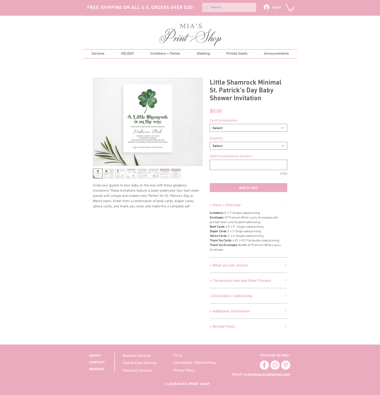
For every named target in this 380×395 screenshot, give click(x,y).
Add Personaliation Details (231, 156)
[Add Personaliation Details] (248, 165)
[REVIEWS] (100, 369)
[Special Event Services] (145, 363)
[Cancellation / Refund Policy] (196, 363)
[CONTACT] (100, 362)
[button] (289, 7)
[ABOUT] (100, 355)
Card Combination (223, 120)
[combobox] (248, 128)
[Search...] (228, 7)
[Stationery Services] (139, 370)
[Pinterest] (285, 365)
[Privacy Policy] (185, 370)
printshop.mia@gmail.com (267, 374)
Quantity (216, 138)
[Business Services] (145, 356)
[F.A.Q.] (196, 355)
